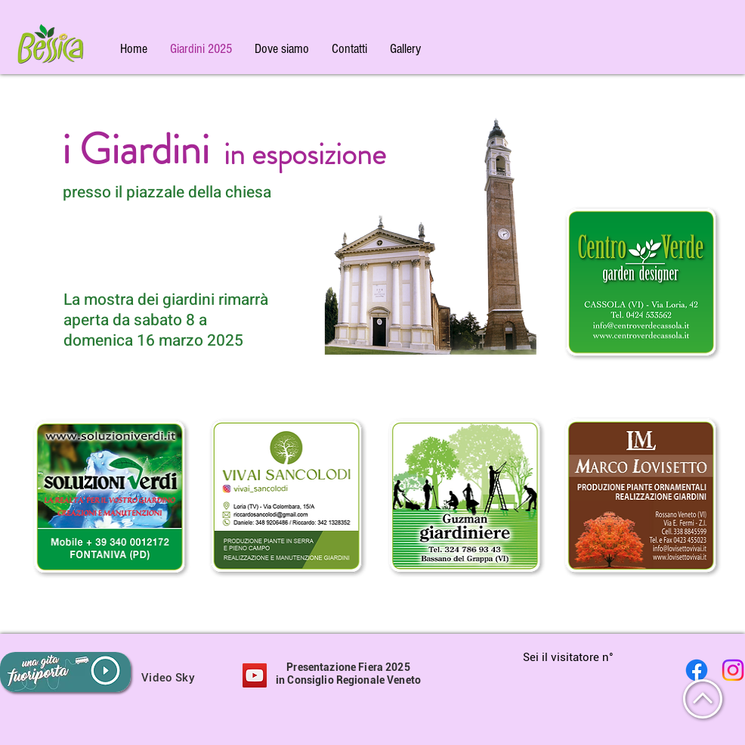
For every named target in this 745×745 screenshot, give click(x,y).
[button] (405, 48)
